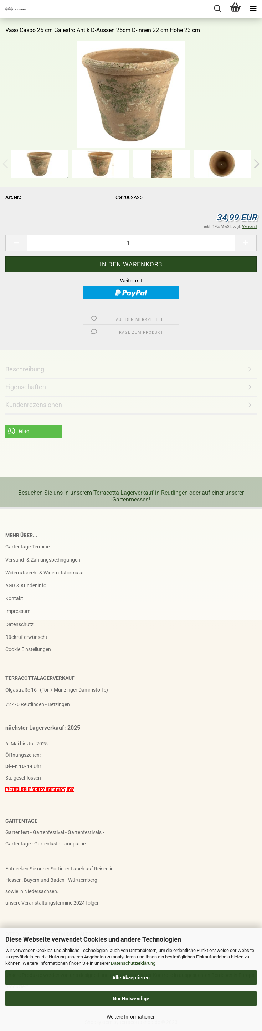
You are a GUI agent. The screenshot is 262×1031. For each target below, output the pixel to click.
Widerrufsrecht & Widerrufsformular (44, 573)
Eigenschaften (25, 387)
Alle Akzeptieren (131, 977)
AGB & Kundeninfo (25, 585)
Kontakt (14, 598)
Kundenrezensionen (33, 404)
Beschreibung (24, 369)
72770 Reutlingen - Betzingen (37, 704)
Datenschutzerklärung (133, 963)
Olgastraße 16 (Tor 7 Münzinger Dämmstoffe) (56, 690)
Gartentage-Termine (27, 547)
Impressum (17, 611)
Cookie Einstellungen (28, 649)
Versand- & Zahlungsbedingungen (42, 560)
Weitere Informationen (131, 1017)
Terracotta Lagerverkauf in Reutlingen (140, 492)
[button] (33, 431)
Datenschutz (19, 624)
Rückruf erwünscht (26, 637)
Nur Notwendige (131, 998)
